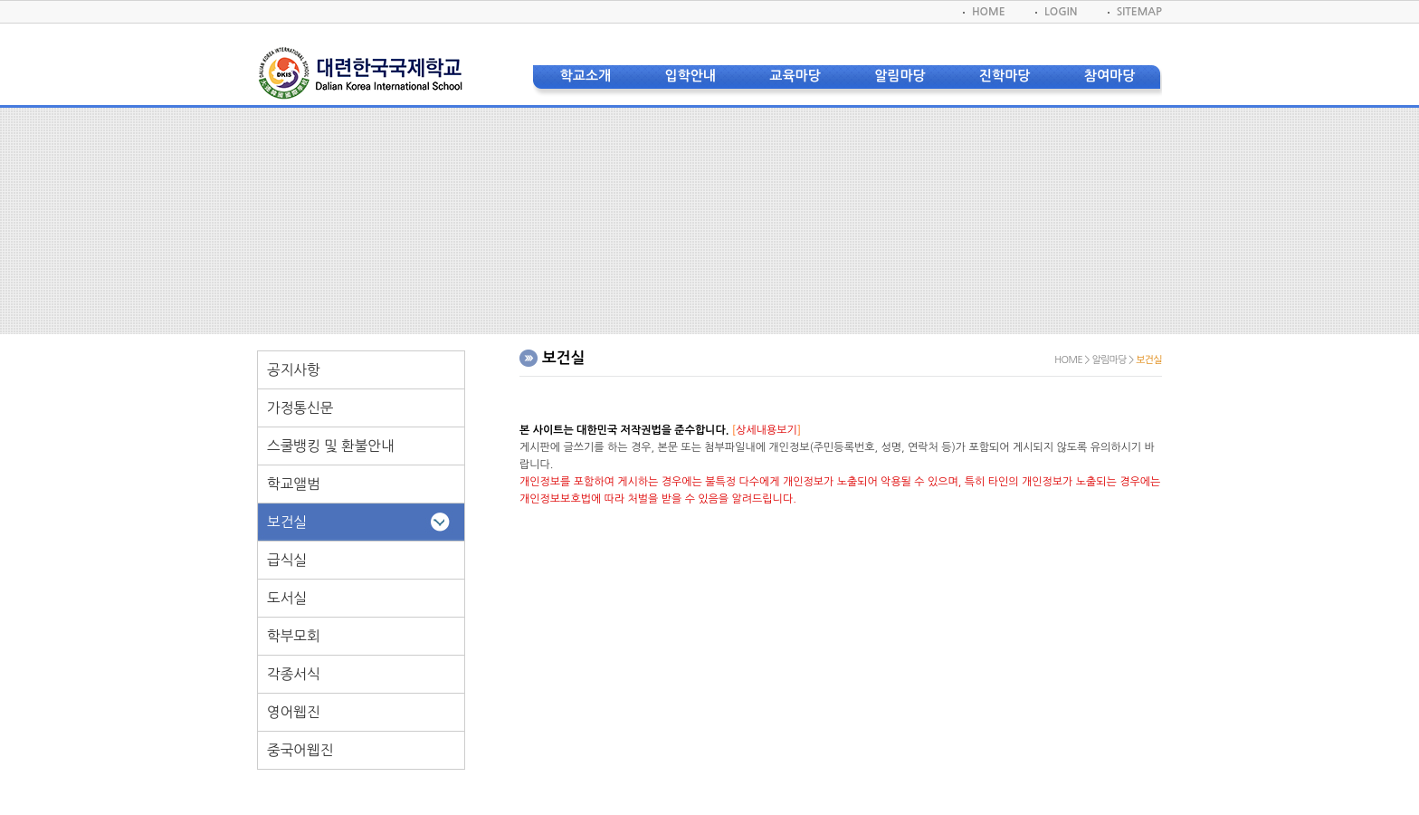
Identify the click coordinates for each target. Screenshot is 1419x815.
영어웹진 (293, 712)
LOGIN (1060, 11)
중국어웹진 (300, 750)
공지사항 (293, 370)
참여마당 (1109, 75)
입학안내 (690, 75)
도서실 (287, 598)
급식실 (287, 560)
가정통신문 (300, 408)
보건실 (287, 522)
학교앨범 (293, 484)
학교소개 (585, 75)
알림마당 (899, 75)
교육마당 (794, 75)
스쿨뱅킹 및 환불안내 (331, 446)
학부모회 (293, 636)
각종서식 (293, 674)
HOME (988, 11)
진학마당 (1004, 75)
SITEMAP (1139, 11)
